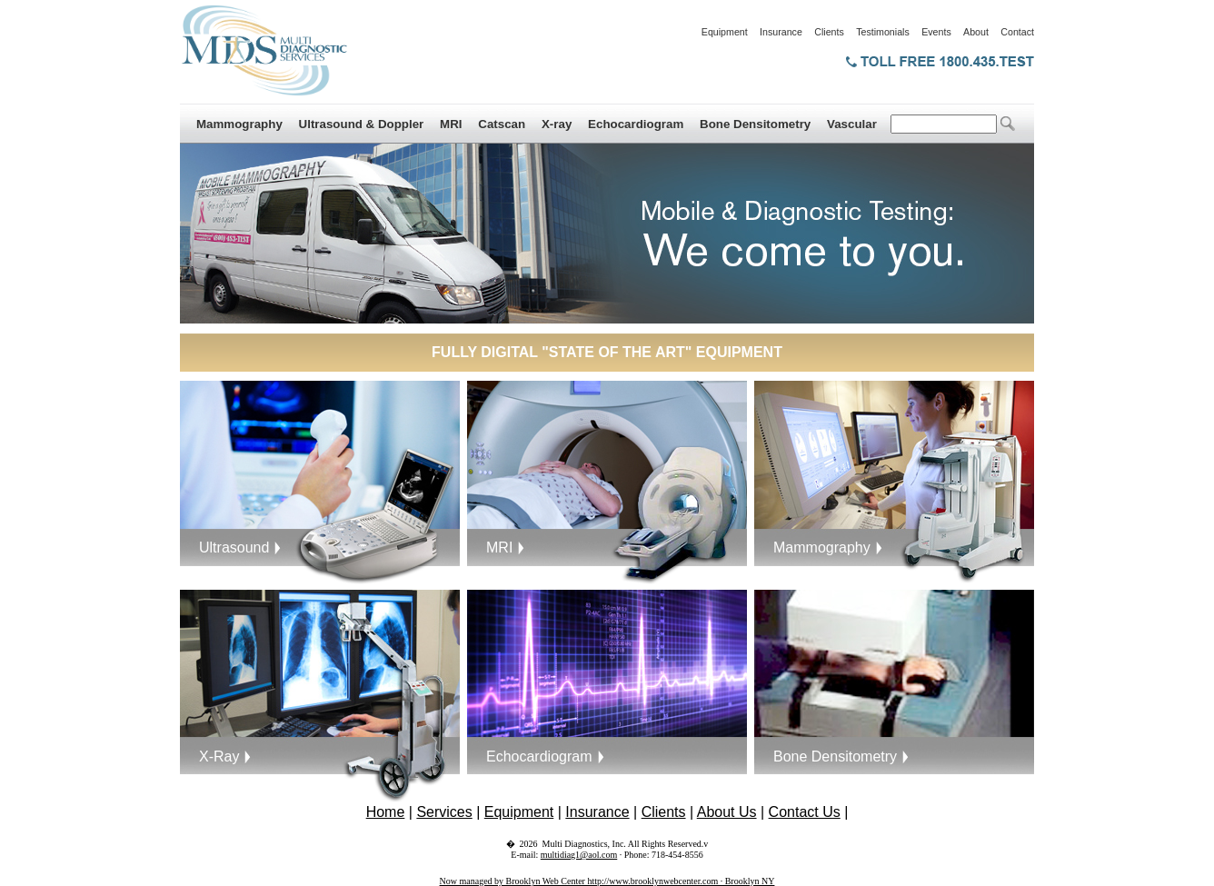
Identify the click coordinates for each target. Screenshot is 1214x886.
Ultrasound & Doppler (361, 124)
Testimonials (883, 31)
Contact (1017, 31)
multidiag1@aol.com (579, 855)
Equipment (725, 31)
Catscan (501, 124)
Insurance (781, 31)
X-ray (557, 124)
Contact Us (805, 812)
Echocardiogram (635, 124)
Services (444, 812)
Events (936, 31)
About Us (727, 812)
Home (385, 812)
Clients (829, 31)
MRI (451, 124)
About (976, 31)
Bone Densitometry (755, 124)
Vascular (852, 124)
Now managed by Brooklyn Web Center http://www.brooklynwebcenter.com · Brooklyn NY (607, 881)
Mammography (239, 124)
